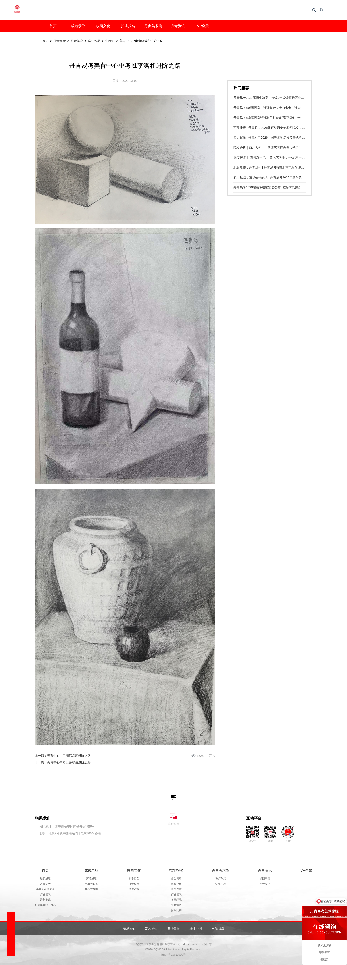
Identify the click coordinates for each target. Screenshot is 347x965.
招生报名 (128, 26)
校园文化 (103, 26)
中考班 (110, 41)
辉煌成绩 (91, 878)
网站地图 (218, 928)
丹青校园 (134, 883)
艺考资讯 (265, 883)
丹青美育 (77, 41)
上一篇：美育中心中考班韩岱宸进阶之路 (63, 756)
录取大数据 (91, 883)
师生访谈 (134, 889)
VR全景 (203, 26)
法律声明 (195, 928)
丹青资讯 (178, 26)
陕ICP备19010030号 (173, 954)
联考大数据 (91, 889)
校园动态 (265, 878)
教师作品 (220, 878)
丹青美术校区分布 (45, 905)
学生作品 (94, 41)
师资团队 (45, 894)
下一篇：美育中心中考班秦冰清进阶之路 (63, 762)
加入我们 (151, 928)
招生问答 (176, 910)
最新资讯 (45, 899)
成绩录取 (78, 26)
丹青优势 (45, 883)
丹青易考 (59, 41)
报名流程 (176, 905)
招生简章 (176, 878)
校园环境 (176, 899)
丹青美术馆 (153, 26)
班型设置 (176, 889)
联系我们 (129, 928)
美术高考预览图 (45, 889)
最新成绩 (45, 878)
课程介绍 (176, 883)
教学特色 (134, 878)
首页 (53, 26)
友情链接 (173, 928)
